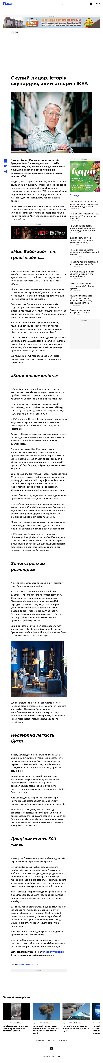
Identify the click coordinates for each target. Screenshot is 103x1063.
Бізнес (21, 964)
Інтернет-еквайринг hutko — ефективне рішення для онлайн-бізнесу (83, 274)
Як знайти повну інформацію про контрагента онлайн (84, 263)
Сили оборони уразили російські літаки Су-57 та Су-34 (75, 1028)
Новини (17, 1023)
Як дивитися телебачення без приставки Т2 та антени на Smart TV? (84, 216)
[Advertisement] (51, 55)
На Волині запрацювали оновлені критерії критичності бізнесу (84, 252)
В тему (74, 195)
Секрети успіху (31, 964)
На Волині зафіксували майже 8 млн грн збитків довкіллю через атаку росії (46, 1029)
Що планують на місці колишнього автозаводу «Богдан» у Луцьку (81, 240)
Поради (15, 32)
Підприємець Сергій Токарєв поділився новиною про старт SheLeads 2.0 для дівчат (84, 203)
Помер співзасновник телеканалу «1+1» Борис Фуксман (82, 286)
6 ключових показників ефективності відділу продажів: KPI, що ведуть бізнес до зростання (82, 299)
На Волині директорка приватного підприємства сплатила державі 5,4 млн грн (84, 228)
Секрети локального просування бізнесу (80, 311)
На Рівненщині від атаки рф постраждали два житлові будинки (15, 1028)
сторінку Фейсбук (52, 952)
